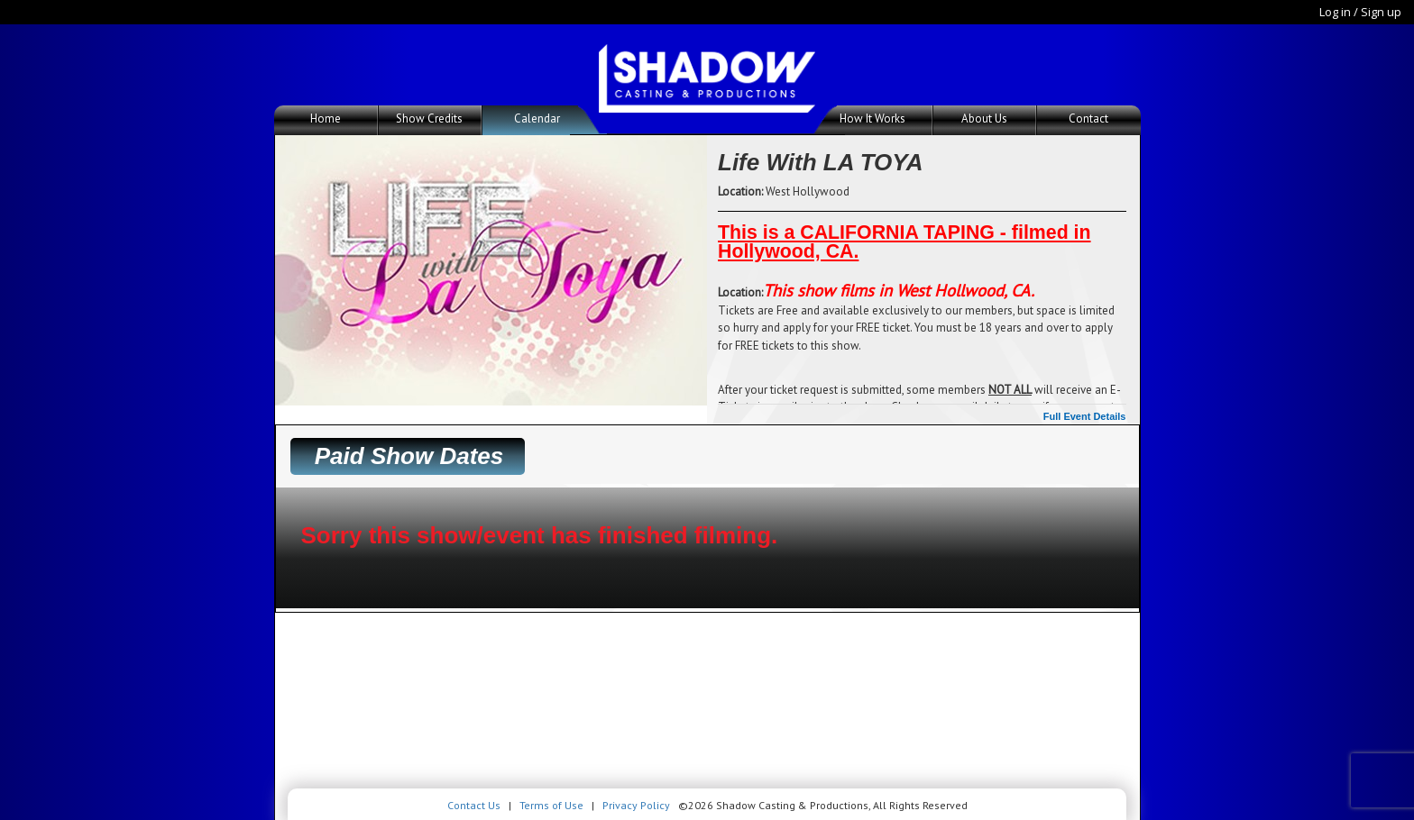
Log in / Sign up (1360, 12)
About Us (984, 118)
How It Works (872, 118)
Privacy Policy (636, 805)
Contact (1088, 118)
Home (325, 118)
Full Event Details (1084, 416)
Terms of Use (551, 805)
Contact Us (473, 805)
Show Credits (429, 118)
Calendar (537, 118)
